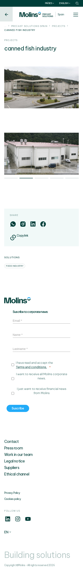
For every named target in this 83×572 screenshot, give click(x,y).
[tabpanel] (41, 154)
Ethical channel (16, 474)
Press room (13, 448)
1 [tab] (11, 178)
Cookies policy (12, 498)
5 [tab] (72, 178)
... (5, 26)
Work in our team (18, 454)
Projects (58, 26)
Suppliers (11, 467)
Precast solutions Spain (29, 26)
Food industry (14, 266)
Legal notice (14, 461)
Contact (11, 441)
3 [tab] (41, 178)
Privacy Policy (12, 492)
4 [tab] (57, 178)
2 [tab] (26, 178)
